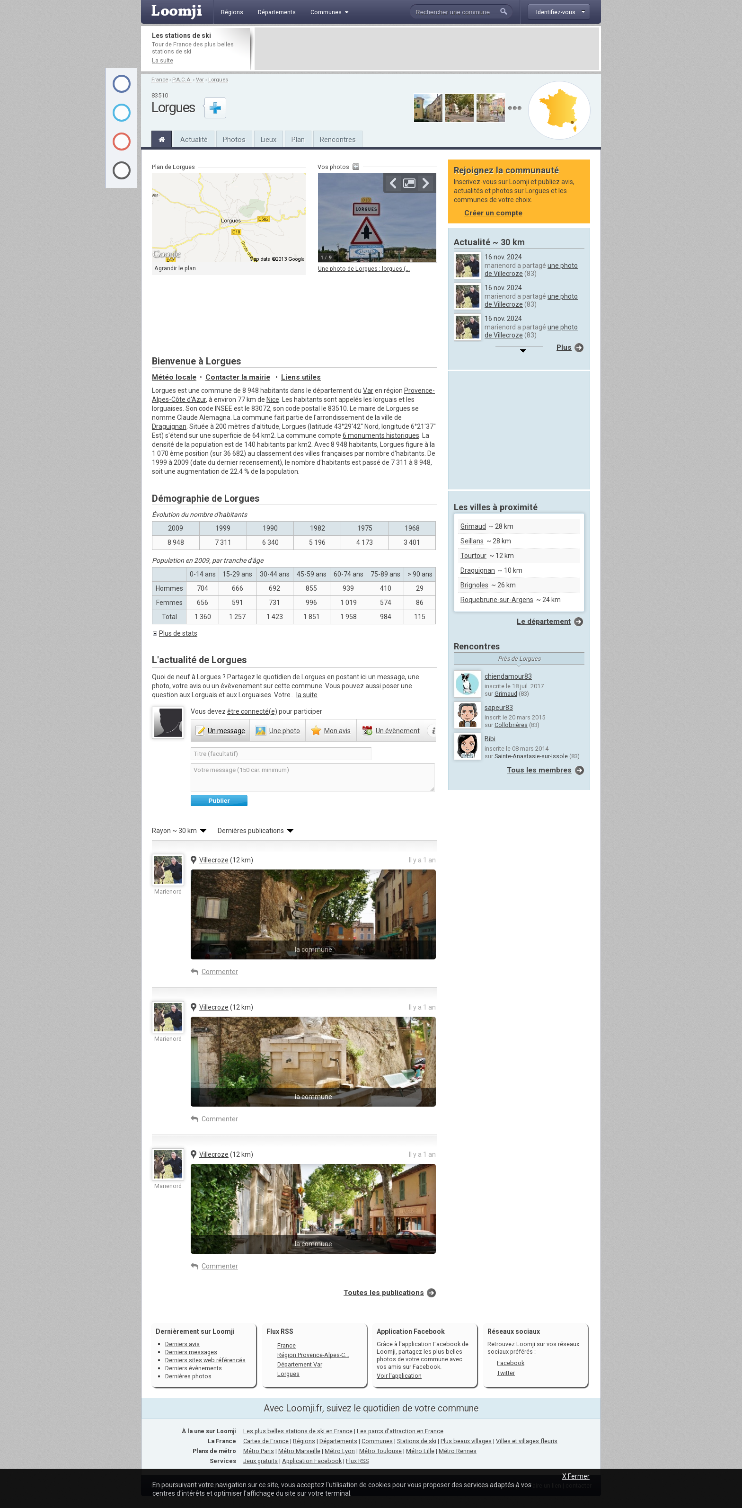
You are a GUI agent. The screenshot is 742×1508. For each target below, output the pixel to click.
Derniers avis (182, 1344)
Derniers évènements (193, 1368)
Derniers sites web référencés (205, 1360)
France (159, 80)
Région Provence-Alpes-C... (313, 1354)
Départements (338, 1441)
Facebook (510, 1362)
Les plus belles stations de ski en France (298, 1431)
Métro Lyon (340, 1451)
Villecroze (214, 860)
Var (200, 80)
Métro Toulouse (380, 1451)
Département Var (299, 1364)
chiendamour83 (508, 676)
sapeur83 (499, 707)
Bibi (490, 739)
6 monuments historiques (381, 435)
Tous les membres (539, 770)
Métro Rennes (458, 1451)
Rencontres (338, 139)
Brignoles (474, 585)
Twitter (506, 1372)
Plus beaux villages (466, 1441)
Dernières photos (188, 1376)
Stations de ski (416, 1441)
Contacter (237, 377)
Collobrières (511, 724)
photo (284, 731)
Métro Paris (258, 1451)
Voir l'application (399, 1375)
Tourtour (473, 555)
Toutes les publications (384, 1292)
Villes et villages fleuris (526, 1441)
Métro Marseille (299, 1451)
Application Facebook (312, 1460)
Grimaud (473, 526)
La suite (162, 60)
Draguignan (169, 426)
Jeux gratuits (260, 1460)
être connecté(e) (252, 711)
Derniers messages (191, 1352)
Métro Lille (420, 1451)
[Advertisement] (427, 48)
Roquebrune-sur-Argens (496, 599)
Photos (234, 139)
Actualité (194, 139)
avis (337, 731)
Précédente (393, 183)
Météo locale (174, 377)
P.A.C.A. (182, 80)
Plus (564, 347)
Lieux (268, 139)
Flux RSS (279, 1331)
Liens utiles (301, 377)
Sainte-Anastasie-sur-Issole (531, 756)
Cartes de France (266, 1441)
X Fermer (576, 1476)
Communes (377, 1441)
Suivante (425, 183)
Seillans (472, 541)
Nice (272, 399)
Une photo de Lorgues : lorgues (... (364, 268)
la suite (307, 695)
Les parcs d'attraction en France (400, 1431)
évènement (398, 731)
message (226, 731)
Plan (298, 139)
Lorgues (218, 80)
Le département (544, 621)
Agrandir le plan (175, 268)
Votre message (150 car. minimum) (313, 777)
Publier (219, 800)
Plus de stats (178, 633)
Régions (304, 1441)
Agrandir (409, 183)
